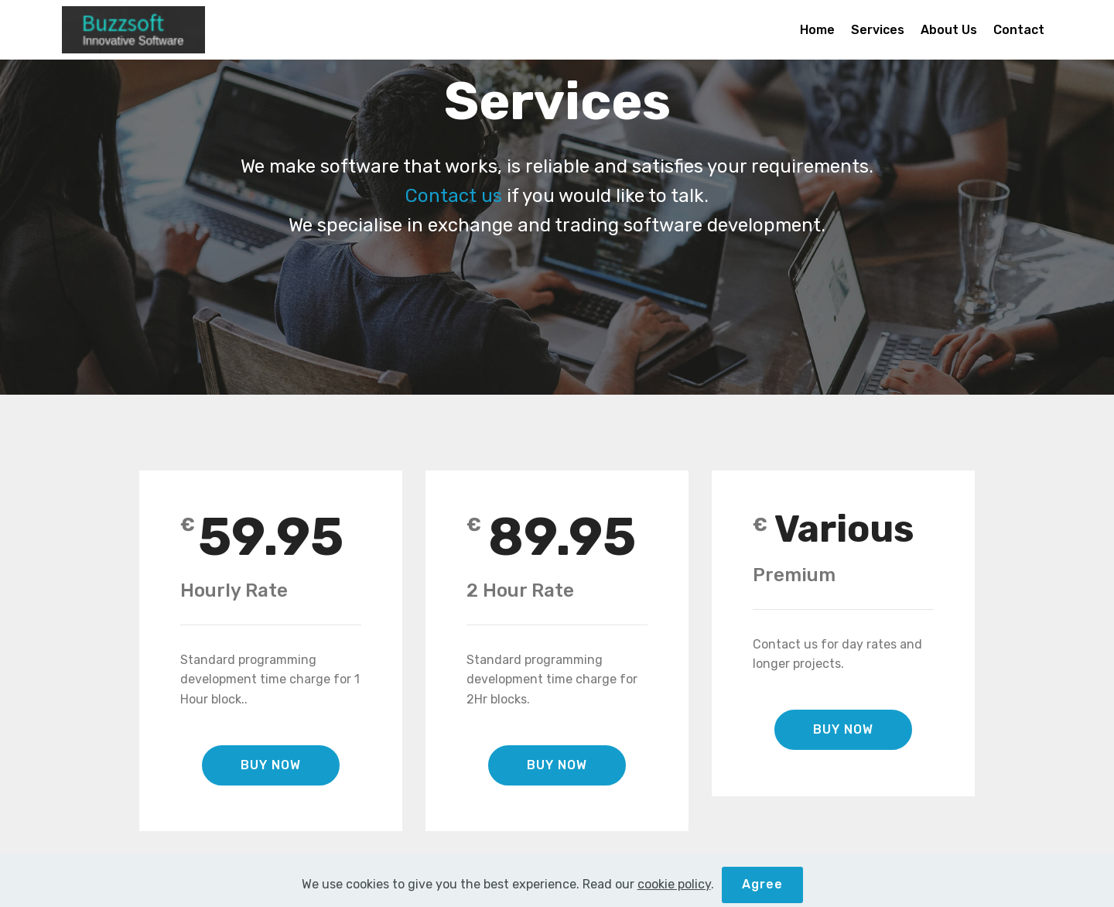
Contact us (453, 196)
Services (877, 29)
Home (817, 29)
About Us (949, 29)
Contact (1018, 29)
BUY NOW (271, 765)
